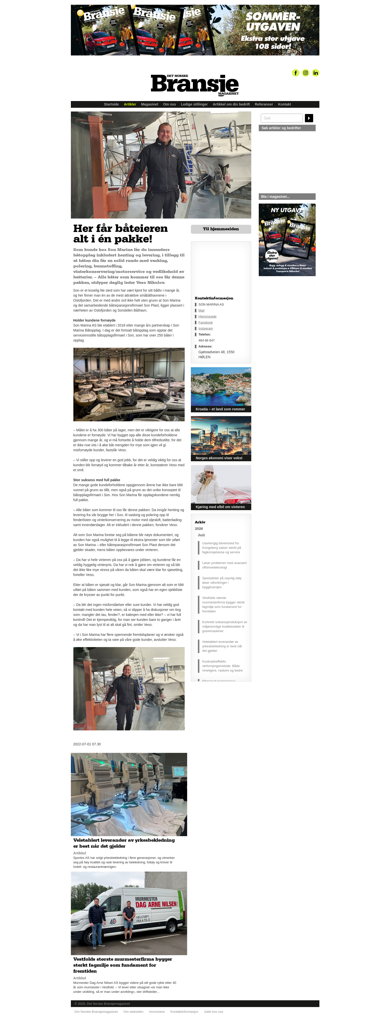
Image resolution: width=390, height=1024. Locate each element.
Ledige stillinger (194, 104)
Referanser (264, 104)
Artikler (130, 104)
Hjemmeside (208, 316)
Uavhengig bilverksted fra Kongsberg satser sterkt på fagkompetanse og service (221, 547)
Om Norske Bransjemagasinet (96, 1012)
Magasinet (149, 104)
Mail (202, 310)
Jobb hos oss (213, 1012)
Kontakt (284, 104)
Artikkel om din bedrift (231, 104)
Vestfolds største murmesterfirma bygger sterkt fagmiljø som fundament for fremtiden (223, 604)
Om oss (169, 104)
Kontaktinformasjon (184, 1012)
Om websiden (133, 1012)
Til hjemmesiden (221, 229)
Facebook (206, 322)
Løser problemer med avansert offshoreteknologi (224, 565)
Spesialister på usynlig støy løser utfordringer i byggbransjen (222, 582)
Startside (111, 104)
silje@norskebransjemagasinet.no (281, 322)
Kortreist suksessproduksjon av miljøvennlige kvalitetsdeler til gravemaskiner (224, 626)
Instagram (206, 328)
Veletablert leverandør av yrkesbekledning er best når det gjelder (222, 646)
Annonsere (157, 1012)
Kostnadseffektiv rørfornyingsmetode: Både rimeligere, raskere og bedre (222, 666)
